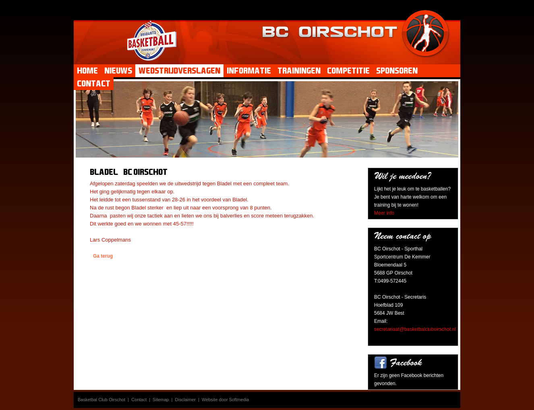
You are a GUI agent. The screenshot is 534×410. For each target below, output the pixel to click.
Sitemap (161, 399)
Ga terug (103, 256)
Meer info (384, 213)
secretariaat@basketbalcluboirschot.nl (415, 329)
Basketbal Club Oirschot (101, 399)
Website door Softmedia (225, 399)
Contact (139, 399)
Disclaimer (185, 399)
